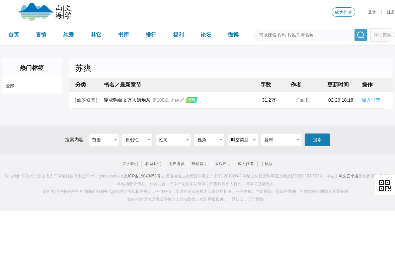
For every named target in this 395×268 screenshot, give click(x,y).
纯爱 (68, 35)
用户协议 (176, 163)
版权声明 (223, 163)
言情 (41, 35)
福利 (178, 35)
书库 (123, 35)
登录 (372, 12)
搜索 (317, 139)
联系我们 (153, 163)
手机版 (267, 163)
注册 (391, 12)
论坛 (206, 35)
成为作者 (343, 12)
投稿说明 (199, 163)
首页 (13, 35)
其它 (96, 35)
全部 (10, 86)
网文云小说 (348, 176)
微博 (233, 35)
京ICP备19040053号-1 (144, 176)
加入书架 (371, 100)
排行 (151, 35)
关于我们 (130, 163)
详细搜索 (382, 34)
